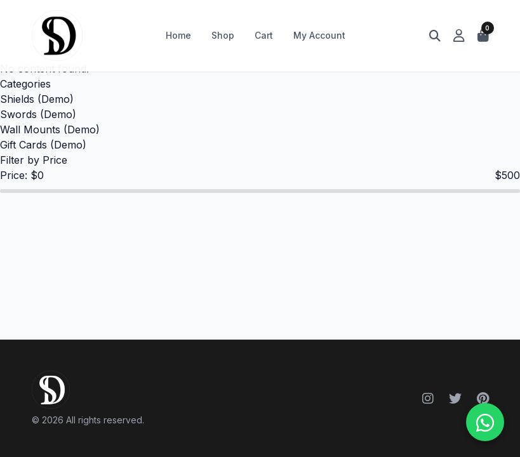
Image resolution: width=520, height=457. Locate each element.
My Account (319, 35)
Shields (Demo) (37, 99)
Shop (222, 35)
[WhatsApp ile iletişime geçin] (485, 422)
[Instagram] (428, 398)
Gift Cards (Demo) (43, 144)
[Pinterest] (483, 398)
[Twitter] (455, 398)
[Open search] (435, 35)
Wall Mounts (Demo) (50, 129)
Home (178, 35)
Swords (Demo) (38, 114)
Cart (264, 35)
